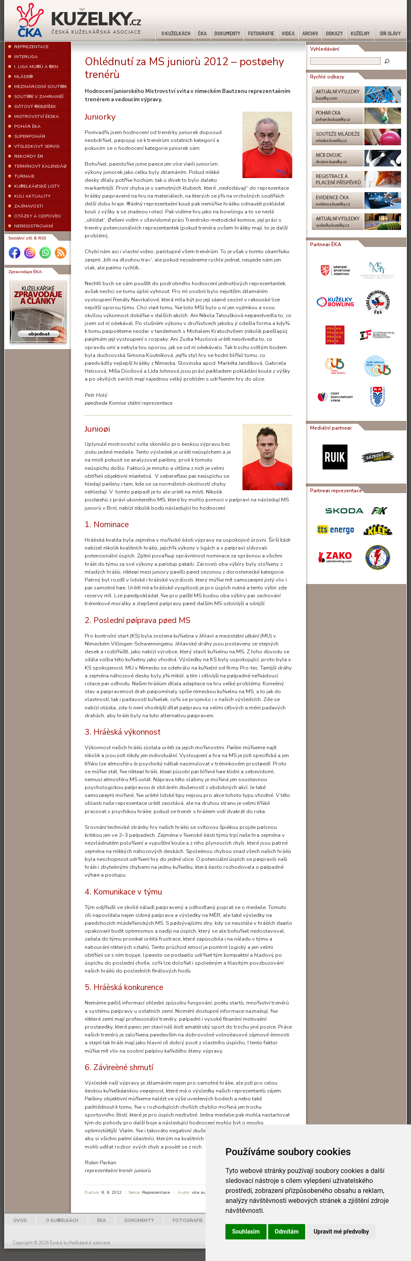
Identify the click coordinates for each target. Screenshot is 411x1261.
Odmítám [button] (287, 1231)
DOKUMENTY (139, 1220)
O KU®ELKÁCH (62, 1220)
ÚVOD (20, 1220)
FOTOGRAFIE (188, 1220)
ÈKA (101, 1220)
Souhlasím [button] (246, 1231)
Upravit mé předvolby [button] (341, 1231)
